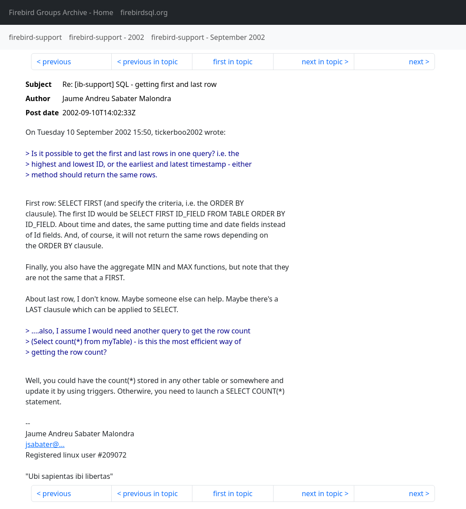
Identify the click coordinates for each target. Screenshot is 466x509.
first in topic (232, 62)
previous (57, 62)
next (416, 62)
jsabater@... (45, 444)
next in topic (322, 62)
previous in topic (150, 62)
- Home (61, 12)
